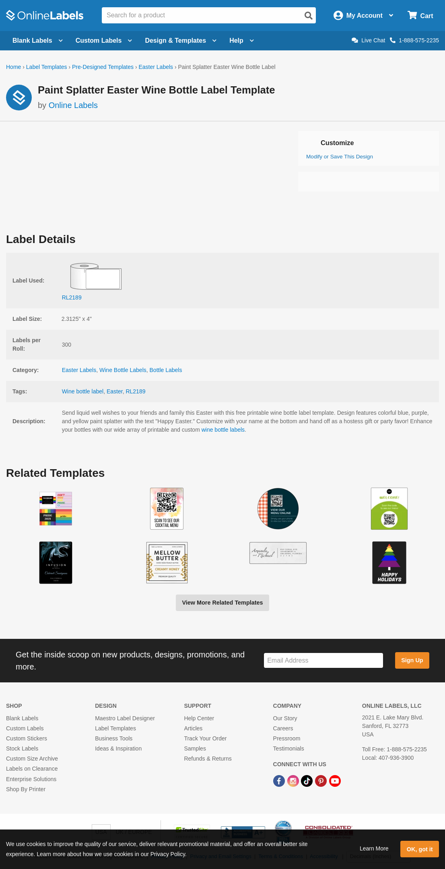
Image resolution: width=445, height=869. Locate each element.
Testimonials (288, 748)
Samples (195, 748)
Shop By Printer (25, 789)
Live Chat (368, 40)
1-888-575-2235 (414, 40)
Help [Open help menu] (241, 40)
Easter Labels (155, 67)
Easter (115, 391)
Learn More (374, 848)
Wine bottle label (83, 391)
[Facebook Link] (279, 781)
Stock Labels (22, 748)
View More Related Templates (222, 602)
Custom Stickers (26, 738)
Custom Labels (24, 728)
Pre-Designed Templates (103, 67)
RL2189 (135, 391)
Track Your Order (205, 738)
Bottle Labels (166, 370)
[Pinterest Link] (321, 781)
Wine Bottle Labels (122, 370)
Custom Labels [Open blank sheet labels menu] (104, 40)
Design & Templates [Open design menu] (180, 40)
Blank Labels (22, 718)
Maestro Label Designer (125, 718)
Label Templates (46, 67)
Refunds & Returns (207, 758)
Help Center (199, 718)
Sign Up (412, 660)
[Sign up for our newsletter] (323, 660)
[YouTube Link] (335, 781)
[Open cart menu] (420, 15)
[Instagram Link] (294, 781)
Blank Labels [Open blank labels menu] (37, 40)
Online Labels (73, 105)
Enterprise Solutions (31, 779)
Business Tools (113, 738)
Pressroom (287, 738)
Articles (193, 728)
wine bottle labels (223, 429)
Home (13, 67)
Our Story (285, 718)
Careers (283, 728)
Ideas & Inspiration (118, 748)
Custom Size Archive (32, 758)
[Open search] (308, 15)
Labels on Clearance (32, 768)
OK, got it (420, 849)
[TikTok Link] (307, 781)
